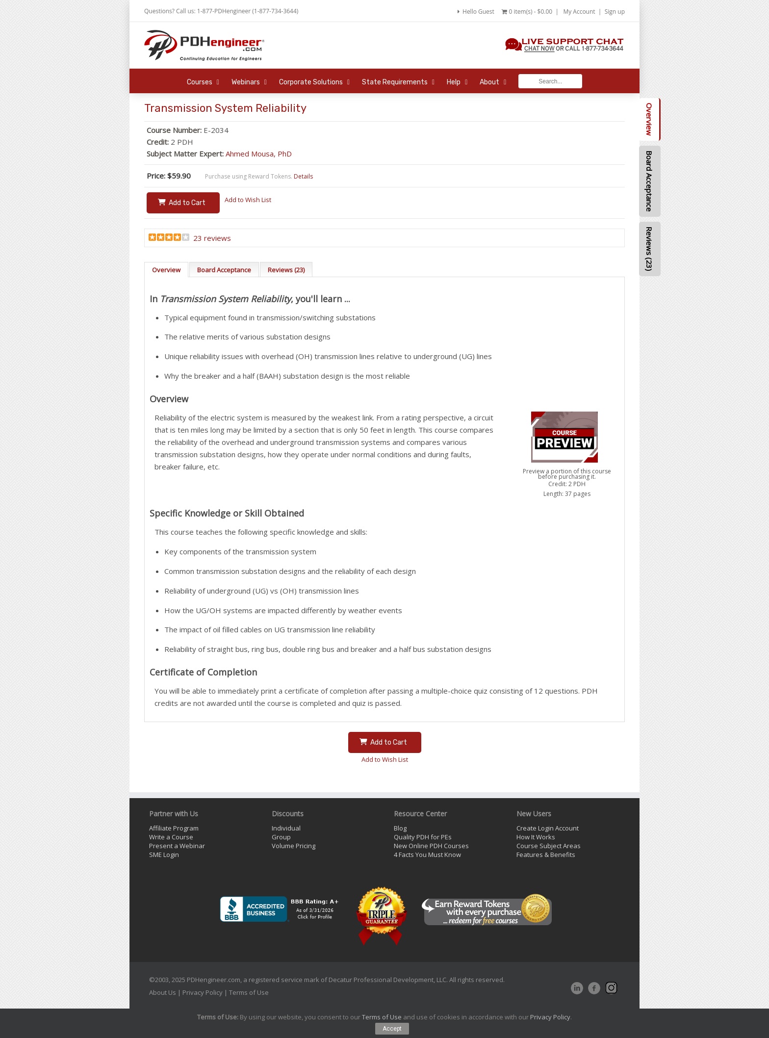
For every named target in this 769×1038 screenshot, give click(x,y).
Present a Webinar (177, 845)
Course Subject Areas (548, 845)
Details (303, 176)
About (493, 82)
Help (457, 82)
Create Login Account (547, 828)
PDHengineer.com (213, 979)
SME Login (164, 854)
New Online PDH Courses (431, 845)
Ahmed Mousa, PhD (259, 153)
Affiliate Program (174, 828)
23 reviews (212, 238)
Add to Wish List (248, 199)
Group (281, 836)
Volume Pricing (293, 845)
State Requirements (398, 82)
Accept (392, 1028)
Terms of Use (249, 992)
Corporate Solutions (314, 82)
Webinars (249, 82)
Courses (203, 82)
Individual (286, 828)
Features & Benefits (545, 854)
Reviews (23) (286, 269)
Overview (166, 269)
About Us (162, 992)
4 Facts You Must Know (427, 854)
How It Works (535, 836)
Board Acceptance (224, 269)
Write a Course (171, 836)
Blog (400, 828)
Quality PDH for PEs (423, 836)
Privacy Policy (202, 992)
